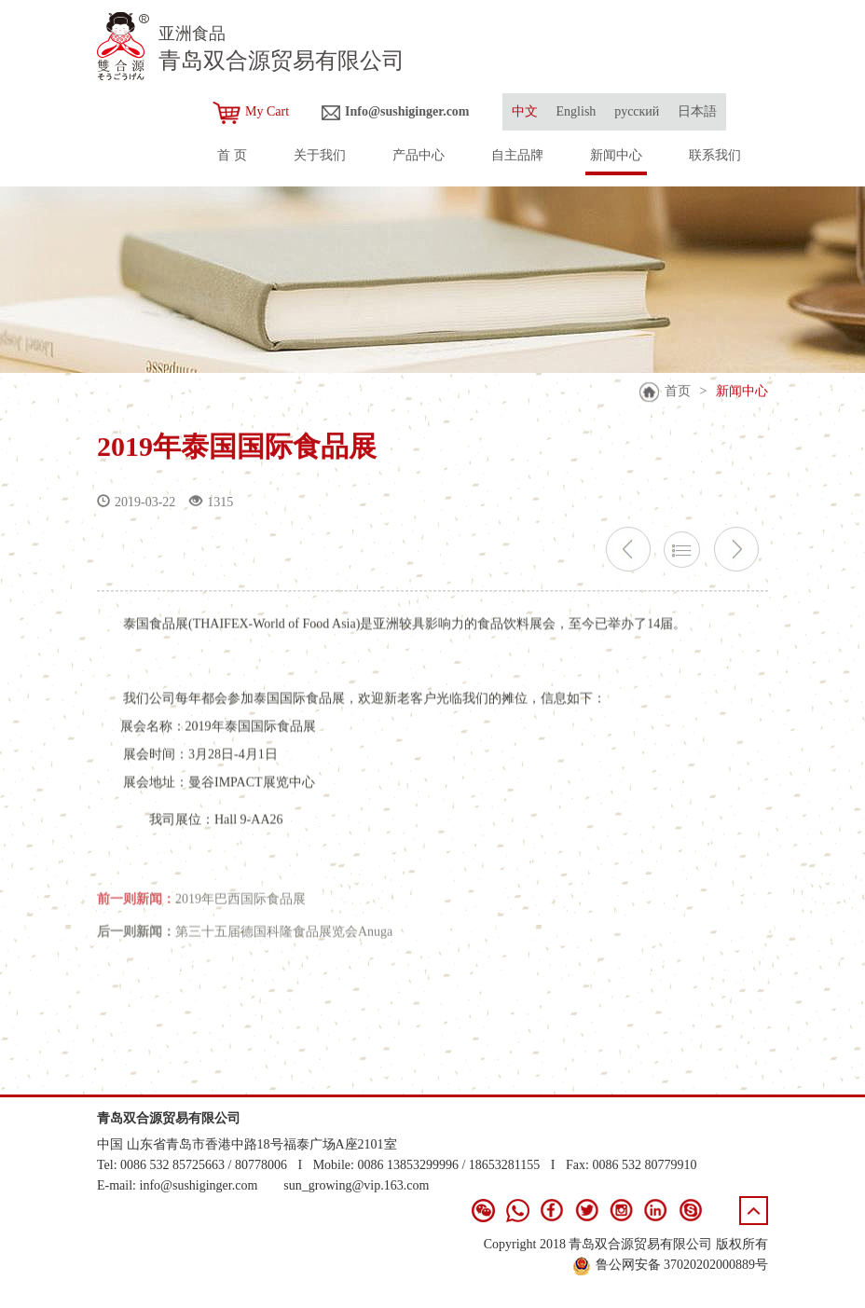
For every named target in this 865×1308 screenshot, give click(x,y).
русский (636, 111)
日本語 (697, 111)
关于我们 (320, 155)
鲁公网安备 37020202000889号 (670, 1265)
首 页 (232, 155)
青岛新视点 (735, 1284)
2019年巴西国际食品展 (240, 907)
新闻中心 (616, 155)
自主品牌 (517, 155)
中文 (525, 111)
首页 (678, 391)
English (576, 111)
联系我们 (715, 155)
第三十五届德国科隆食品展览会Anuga (283, 940)
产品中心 (418, 155)
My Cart (251, 113)
